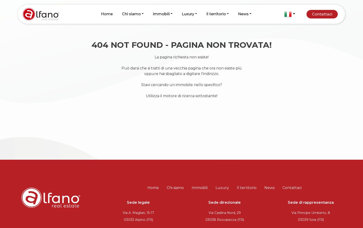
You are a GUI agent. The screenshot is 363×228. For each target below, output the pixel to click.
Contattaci (322, 14)
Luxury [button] (188, 14)
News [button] (243, 14)
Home (107, 14)
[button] (289, 14)
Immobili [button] (161, 14)
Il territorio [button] (216, 14)
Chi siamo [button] (131, 14)
